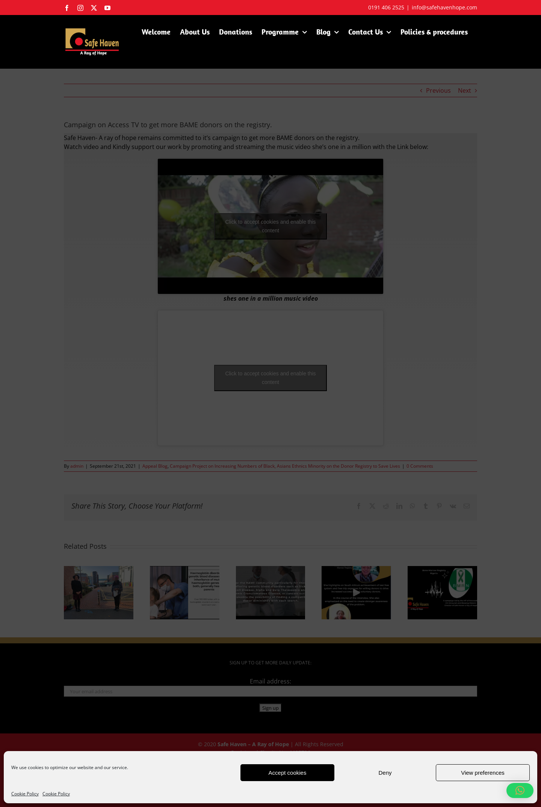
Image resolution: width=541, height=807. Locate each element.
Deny (384, 772)
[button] (519, 790)
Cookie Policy (25, 793)
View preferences (483, 772)
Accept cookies (288, 772)
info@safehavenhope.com (444, 7)
